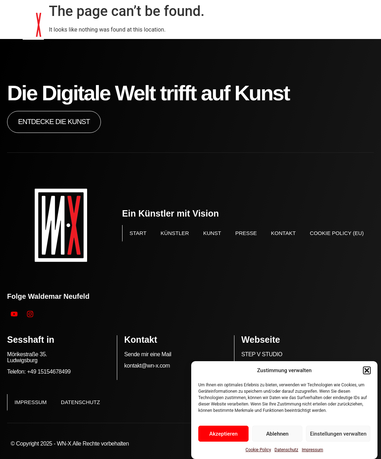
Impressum (312, 449)
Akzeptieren (223, 434)
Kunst (212, 233)
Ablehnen (277, 434)
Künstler (175, 233)
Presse (246, 233)
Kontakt (283, 233)
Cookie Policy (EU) (337, 233)
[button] (366, 370)
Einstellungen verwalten (338, 434)
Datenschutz (286, 449)
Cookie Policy (258, 449)
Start (138, 233)
